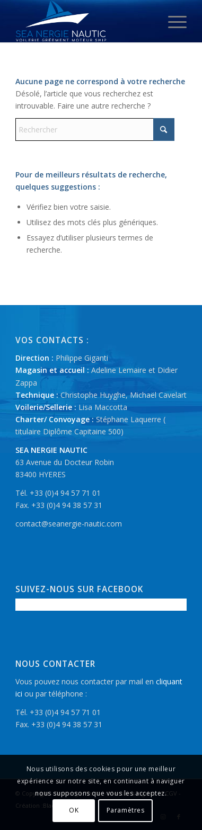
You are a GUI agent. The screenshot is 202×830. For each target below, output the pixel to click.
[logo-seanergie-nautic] (84, 21)
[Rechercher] (94, 129)
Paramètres (126, 810)
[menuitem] (172, 21)
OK (73, 810)
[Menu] (172, 21)
